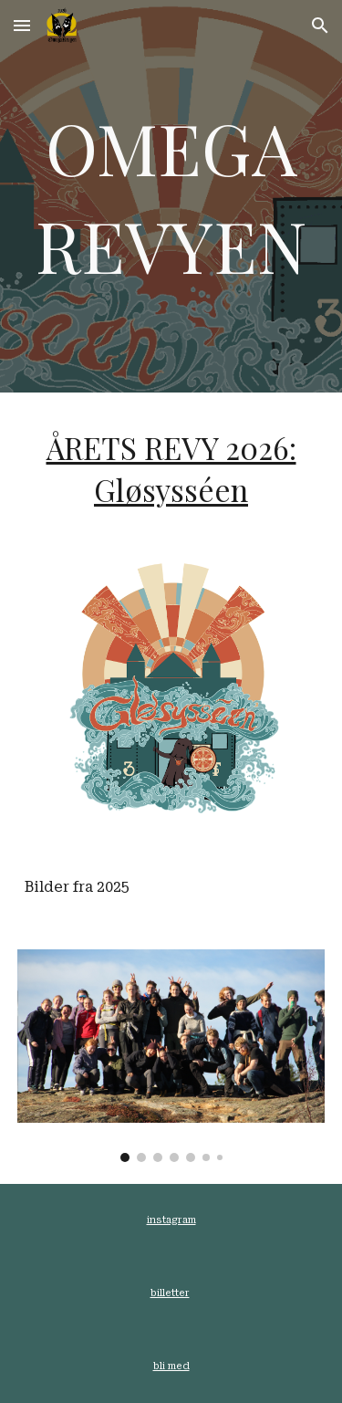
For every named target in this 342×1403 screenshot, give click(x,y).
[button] (22, 25)
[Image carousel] (171, 1056)
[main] (171, 195)
